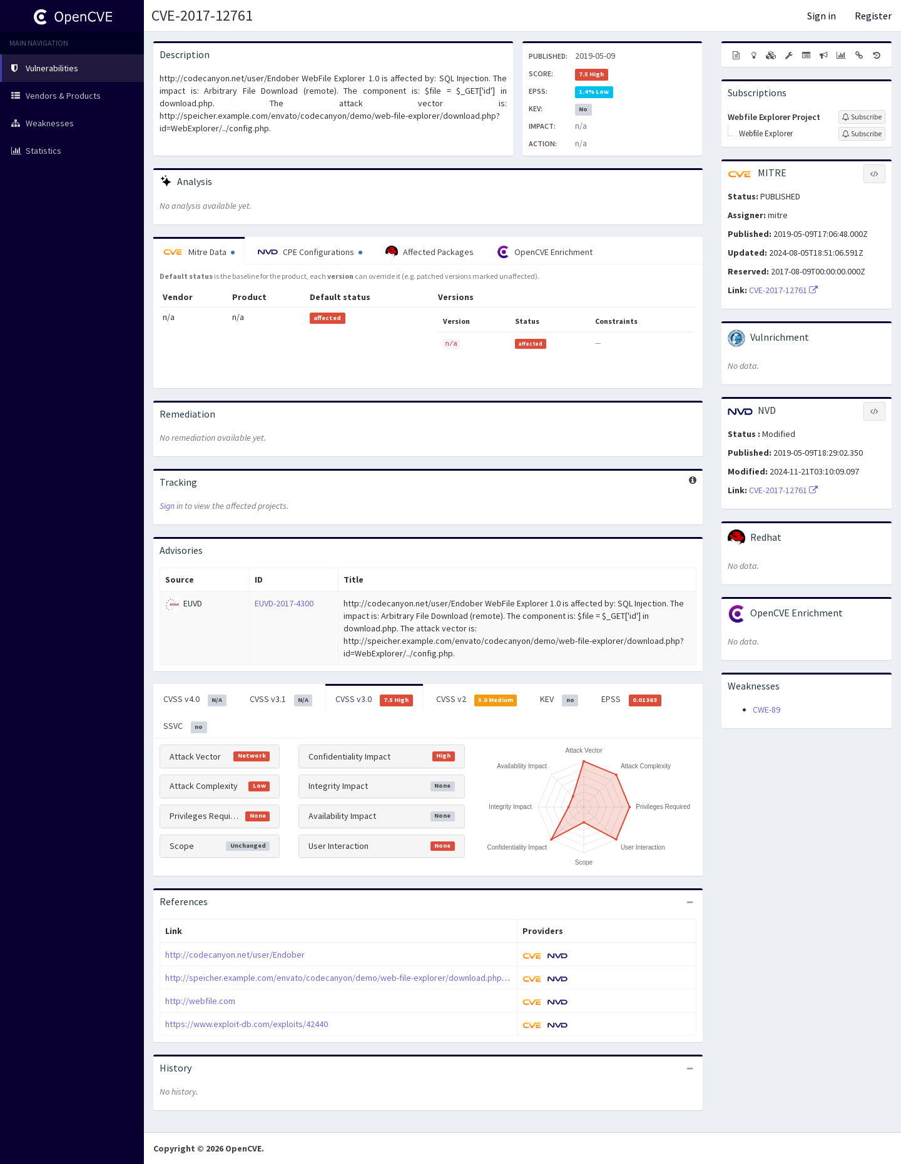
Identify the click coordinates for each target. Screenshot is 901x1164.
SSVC (185, 726)
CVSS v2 (476, 699)
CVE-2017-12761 (202, 15)
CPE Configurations (310, 252)
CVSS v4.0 (195, 699)
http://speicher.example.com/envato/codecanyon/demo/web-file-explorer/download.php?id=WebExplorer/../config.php (390, 977)
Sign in (821, 15)
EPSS (631, 699)
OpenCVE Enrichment (545, 252)
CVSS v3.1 (281, 699)
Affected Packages (429, 252)
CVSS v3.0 (374, 699)
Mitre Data (199, 252)
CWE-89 (766, 709)
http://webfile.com (200, 1000)
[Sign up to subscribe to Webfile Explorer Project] (861, 117)
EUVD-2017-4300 (284, 603)
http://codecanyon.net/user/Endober (235, 954)
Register (873, 15)
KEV (559, 699)
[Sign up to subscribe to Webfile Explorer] (861, 134)
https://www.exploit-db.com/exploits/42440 (246, 1024)
